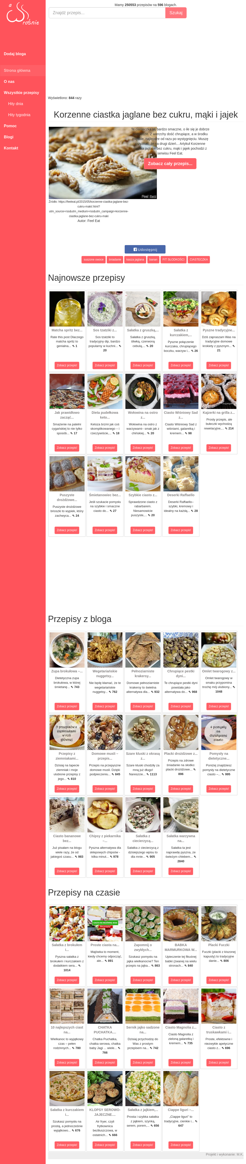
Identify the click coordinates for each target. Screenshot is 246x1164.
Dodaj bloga (15, 54)
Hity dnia (13, 104)
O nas (9, 82)
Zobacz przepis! (67, 365)
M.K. (240, 1154)
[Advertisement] (146, 57)
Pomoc (10, 126)
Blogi (8, 137)
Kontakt (11, 148)
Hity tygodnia (17, 115)
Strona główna (17, 70)
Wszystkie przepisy (21, 93)
